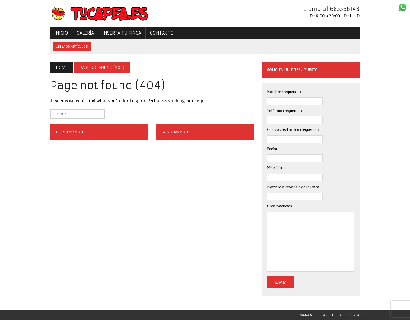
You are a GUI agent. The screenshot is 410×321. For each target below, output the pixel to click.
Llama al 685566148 (337, 8)
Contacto (156, 33)
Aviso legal (333, 316)
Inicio (56, 33)
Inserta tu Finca (116, 33)
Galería (80, 33)
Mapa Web (308, 316)
